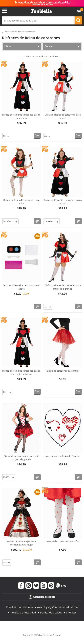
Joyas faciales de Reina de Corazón (62, 456)
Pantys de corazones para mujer (62, 370)
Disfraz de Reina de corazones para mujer (63, 116)
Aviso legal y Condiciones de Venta (57, 607)
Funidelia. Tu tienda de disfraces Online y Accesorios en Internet (41, 11)
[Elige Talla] (6, 136)
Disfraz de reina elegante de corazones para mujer (21, 543)
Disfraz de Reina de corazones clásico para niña (62, 201)
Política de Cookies (51, 612)
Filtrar (7, 46)
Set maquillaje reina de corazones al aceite (21, 287)
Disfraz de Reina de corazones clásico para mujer (21, 116)
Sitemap (71, 612)
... (2, 31)
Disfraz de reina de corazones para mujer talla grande (21, 457)
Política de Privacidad (23, 612)
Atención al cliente (42, 597)
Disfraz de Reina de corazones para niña (21, 201)
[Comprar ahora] (37, 136)
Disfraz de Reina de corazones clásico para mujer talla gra (21, 372)
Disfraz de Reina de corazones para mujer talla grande (63, 287)
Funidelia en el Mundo (19, 607)
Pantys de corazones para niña (63, 541)
